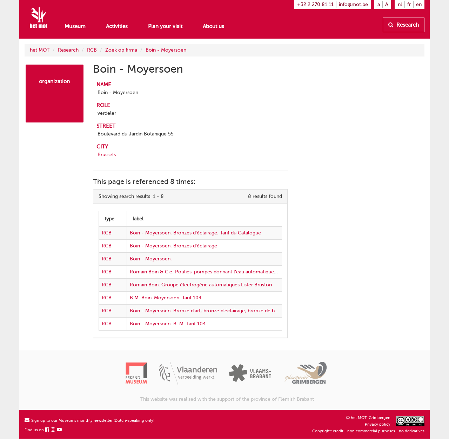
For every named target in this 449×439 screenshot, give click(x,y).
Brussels (107, 154)
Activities (117, 26)
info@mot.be (353, 4)
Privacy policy (377, 424)
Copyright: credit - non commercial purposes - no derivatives (368, 431)
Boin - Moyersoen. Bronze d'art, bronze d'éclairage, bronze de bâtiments (212, 310)
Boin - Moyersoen (166, 50)
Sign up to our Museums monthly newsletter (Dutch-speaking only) (89, 420)
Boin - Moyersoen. (151, 258)
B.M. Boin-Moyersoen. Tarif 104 (165, 297)
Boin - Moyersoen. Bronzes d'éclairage (173, 245)
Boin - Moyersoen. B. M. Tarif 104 (168, 323)
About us (213, 26)
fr (409, 4)
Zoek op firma (121, 50)
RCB (92, 50)
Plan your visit (165, 26)
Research (403, 25)
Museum (75, 26)
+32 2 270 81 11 (315, 4)
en (419, 4)
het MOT (39, 50)
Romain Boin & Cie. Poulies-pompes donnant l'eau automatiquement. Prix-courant (223, 271)
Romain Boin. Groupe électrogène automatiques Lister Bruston (201, 284)
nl (400, 4)
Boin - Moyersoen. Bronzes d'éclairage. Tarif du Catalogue (195, 232)
